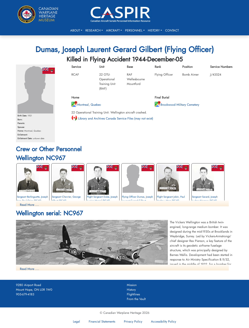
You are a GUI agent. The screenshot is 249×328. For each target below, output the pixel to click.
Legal (76, 321)
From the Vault (136, 299)
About (75, 30)
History (154, 30)
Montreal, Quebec (86, 104)
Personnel (133, 30)
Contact (172, 30)
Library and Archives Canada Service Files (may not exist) (112, 118)
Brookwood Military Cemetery (177, 104)
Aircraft (113, 30)
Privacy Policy (133, 321)
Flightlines (133, 294)
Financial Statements (102, 321)
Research (93, 30)
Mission (132, 285)
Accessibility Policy (163, 321)
